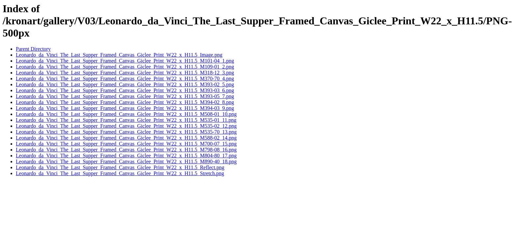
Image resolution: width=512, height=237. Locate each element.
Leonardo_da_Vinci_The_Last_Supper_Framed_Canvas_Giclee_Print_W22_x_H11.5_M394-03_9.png (125, 108)
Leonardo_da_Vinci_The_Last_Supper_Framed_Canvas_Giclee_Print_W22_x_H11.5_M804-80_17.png (126, 155)
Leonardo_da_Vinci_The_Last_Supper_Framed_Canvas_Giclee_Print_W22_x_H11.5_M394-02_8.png (125, 102)
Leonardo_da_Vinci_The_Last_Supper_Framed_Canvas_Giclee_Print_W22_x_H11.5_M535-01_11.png (126, 120)
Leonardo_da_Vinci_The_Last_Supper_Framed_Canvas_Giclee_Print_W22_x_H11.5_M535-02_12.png (126, 126)
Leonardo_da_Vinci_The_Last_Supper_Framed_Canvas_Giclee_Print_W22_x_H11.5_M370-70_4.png (125, 78)
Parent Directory (33, 49)
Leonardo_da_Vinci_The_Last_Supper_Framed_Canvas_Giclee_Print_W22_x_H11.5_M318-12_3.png (125, 72)
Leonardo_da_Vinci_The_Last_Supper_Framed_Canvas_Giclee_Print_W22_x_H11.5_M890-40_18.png (126, 161)
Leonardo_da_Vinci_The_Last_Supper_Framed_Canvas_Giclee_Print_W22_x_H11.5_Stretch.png (120, 173)
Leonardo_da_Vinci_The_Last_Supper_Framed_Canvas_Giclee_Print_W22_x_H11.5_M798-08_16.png (126, 149)
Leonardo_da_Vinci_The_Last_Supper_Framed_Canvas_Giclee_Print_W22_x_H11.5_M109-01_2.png (125, 66)
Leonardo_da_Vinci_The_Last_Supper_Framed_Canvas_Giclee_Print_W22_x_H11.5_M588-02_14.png (126, 138)
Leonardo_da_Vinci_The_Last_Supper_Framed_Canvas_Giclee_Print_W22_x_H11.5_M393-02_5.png (125, 84)
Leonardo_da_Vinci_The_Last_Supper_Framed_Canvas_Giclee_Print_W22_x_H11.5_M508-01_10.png (126, 114)
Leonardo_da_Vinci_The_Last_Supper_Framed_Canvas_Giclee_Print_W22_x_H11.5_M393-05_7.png (125, 96)
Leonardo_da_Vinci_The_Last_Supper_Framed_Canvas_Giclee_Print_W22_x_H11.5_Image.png (119, 55)
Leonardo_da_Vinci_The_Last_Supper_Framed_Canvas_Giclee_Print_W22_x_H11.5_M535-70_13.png (126, 132)
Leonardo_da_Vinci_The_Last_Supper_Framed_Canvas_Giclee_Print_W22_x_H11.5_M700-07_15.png (126, 143)
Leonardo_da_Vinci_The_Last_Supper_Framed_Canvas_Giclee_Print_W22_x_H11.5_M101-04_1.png (125, 61)
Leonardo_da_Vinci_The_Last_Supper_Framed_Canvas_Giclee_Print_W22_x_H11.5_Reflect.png (120, 167)
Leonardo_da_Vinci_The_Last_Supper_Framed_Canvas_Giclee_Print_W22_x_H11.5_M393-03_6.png (125, 90)
